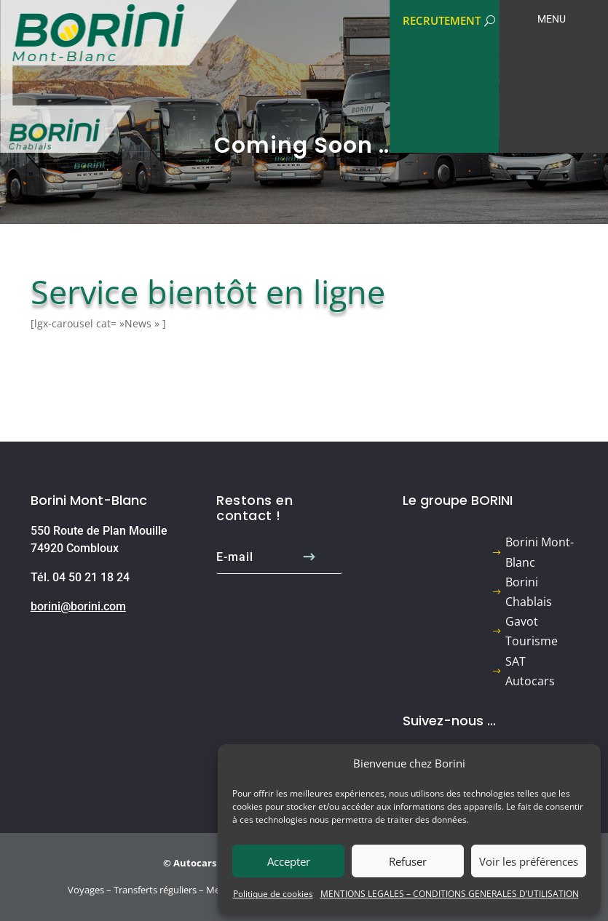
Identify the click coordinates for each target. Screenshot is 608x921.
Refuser (408, 861)
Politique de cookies (273, 894)
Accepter (288, 861)
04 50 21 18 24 (91, 577)
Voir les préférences (528, 861)
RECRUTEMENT (442, 20)
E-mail (234, 557)
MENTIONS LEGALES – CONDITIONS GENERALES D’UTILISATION (449, 894)
